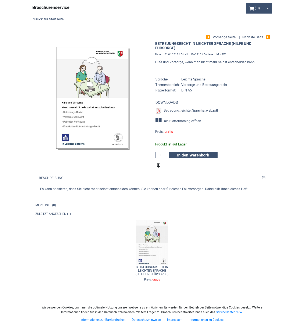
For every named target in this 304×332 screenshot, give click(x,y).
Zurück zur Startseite (48, 19)
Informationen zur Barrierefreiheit (103, 320)
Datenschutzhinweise (146, 320)
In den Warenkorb (193, 155)
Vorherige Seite (224, 37)
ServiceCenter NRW (229, 312)
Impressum (174, 320)
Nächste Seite (252, 37)
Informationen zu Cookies (206, 320)
